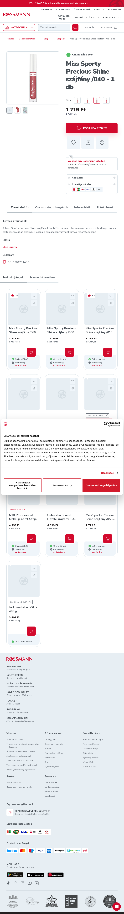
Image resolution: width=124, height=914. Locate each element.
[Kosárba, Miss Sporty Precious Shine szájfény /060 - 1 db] (31, 352)
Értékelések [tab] (105, 207)
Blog (47, 762)
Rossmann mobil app (93, 739)
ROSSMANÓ (114, 9)
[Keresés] (75, 27)
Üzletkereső (50, 796)
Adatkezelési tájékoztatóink (18, 756)
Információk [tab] (82, 207)
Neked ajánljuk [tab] (13, 277)
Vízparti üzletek (89, 762)
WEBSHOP (46, 9)
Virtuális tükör (89, 766)
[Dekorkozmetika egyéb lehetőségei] (37, 38)
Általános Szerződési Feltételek (20, 751)
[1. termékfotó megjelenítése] (9, 110)
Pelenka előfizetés (91, 744)
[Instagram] (23, 883)
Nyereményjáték (52, 766)
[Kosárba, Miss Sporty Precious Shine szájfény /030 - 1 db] (69, 352)
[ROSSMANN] (19, 659)
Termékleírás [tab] (20, 207)
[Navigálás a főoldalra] (16, 14)
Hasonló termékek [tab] (42, 277)
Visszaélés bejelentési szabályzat (21, 765)
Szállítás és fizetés (14, 739)
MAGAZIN (99, 9)
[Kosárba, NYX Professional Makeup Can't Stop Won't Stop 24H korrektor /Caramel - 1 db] (31, 539)
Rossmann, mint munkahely (19, 787)
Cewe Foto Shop (90, 748)
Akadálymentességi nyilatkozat (20, 769)
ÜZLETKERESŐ (82, 9)
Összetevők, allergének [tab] (51, 207)
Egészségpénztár (90, 757)
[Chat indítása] (116, 906)
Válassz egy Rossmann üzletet (86, 161)
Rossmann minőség (54, 744)
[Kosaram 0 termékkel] (109, 27)
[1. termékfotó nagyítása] (32, 77)
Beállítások (107, 472)
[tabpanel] (62, 239)
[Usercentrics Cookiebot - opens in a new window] (106, 424)
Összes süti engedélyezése (101, 485)
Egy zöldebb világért (54, 753)
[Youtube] (30, 883)
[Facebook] (15, 883)
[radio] (76, 100)
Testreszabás (62, 485)
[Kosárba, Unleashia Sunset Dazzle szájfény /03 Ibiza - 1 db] (69, 539)
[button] (86, 17)
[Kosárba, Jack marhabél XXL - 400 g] (31, 631)
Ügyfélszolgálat (52, 787)
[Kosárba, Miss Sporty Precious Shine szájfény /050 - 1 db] (108, 539)
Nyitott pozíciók (13, 782)
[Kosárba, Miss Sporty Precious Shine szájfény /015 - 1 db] (108, 352)
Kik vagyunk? (50, 739)
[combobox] (54, 27)
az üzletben (20, 365)
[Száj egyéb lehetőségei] (50, 38)
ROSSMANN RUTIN (64, 17)
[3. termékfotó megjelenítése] (25, 110)
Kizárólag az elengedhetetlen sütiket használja (22, 485)
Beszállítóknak (51, 791)
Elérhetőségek (51, 782)
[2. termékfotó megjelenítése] (17, 110)
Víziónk (48, 748)
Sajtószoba (50, 757)
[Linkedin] (37, 883)
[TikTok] (8, 883)
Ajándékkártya (89, 753)
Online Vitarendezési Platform (19, 760)
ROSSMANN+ (63, 9)
